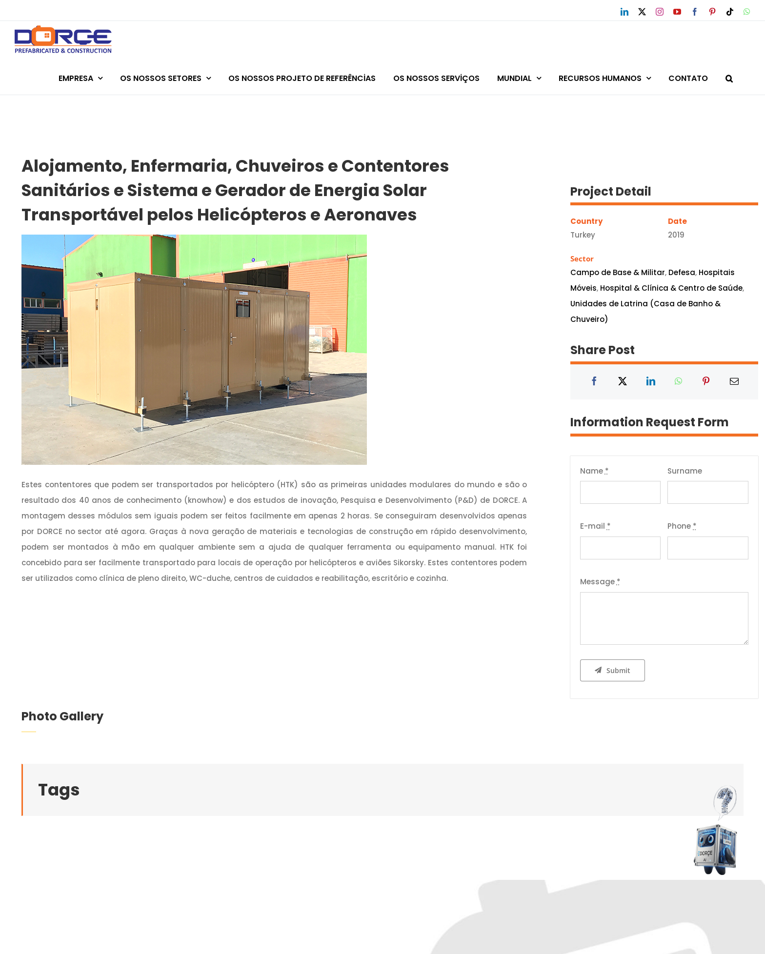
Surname (684, 471)
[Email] (734, 382)
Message (600, 581)
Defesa (681, 272)
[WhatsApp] (678, 382)
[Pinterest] (706, 382)
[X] (622, 382)
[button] (729, 77)
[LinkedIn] (651, 382)
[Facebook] (594, 382)
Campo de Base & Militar (617, 272)
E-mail (595, 526)
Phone (682, 526)
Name (594, 471)
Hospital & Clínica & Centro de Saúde (671, 288)
